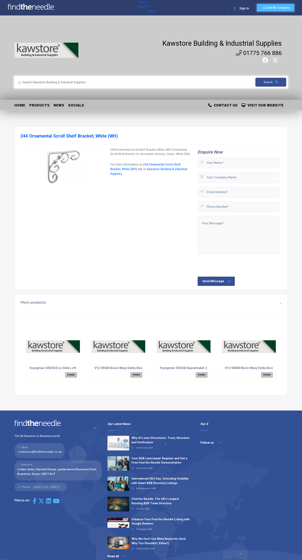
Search (271, 82)
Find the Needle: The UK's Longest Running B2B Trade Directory (155, 501)
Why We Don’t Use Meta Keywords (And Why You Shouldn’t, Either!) (158, 541)
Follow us (210, 442)
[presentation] (226, 265)
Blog (96, 7)
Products (39, 105)
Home (68, 7)
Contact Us (223, 105)
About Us (82, 7)
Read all (116, 556)
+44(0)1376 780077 (46, 487)
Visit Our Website (263, 105)
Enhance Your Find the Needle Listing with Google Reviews (161, 521)
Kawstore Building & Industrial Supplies (222, 43)
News (59, 105)
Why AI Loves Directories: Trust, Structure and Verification (161, 440)
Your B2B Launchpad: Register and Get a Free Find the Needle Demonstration (159, 461)
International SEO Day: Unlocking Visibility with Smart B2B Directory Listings (160, 481)
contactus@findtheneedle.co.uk (40, 452)
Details (71, 374)
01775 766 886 (259, 53)
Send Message (216, 281)
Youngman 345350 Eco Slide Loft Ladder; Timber (63, 368)
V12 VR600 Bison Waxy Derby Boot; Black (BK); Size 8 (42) (135, 368)
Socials (76, 105)
